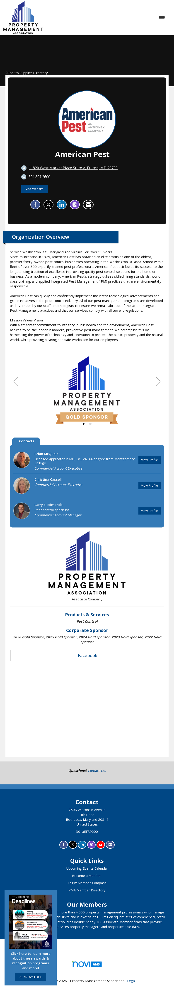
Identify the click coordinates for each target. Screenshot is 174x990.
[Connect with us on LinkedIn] (82, 845)
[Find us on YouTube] (101, 845)
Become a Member (87, 875)
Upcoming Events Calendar (87, 868)
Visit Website (35, 189)
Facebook (87, 655)
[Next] (158, 382)
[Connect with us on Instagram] (91, 845)
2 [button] (90, 424)
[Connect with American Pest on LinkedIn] (62, 204)
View (149, 460)
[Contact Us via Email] (110, 845)
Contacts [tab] (26, 441)
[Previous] (16, 382)
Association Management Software (87, 965)
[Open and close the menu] (106, 17)
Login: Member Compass (87, 883)
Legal (131, 980)
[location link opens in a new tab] (73, 168)
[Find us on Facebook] (63, 845)
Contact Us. (97, 770)
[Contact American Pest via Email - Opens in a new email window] (88, 204)
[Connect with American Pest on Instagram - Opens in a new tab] (75, 204)
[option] (87, 390)
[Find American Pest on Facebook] (35, 204)
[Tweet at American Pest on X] (48, 204)
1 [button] (83, 424)
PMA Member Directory (87, 890)
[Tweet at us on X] (73, 845)
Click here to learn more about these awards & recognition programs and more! (31, 960)
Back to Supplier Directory (26, 72)
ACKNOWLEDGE (30, 977)
